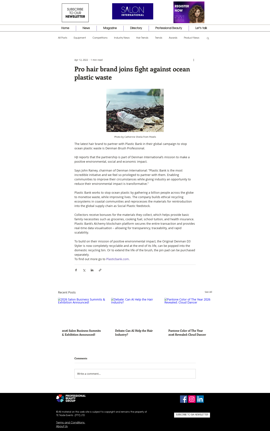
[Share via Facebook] (76, 270)
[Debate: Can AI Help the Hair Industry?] (135, 311)
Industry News (122, 38)
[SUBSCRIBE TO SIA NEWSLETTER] (192, 415)
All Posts (62, 38)
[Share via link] (100, 270)
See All (208, 291)
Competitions (100, 38)
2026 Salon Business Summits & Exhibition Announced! (81, 332)
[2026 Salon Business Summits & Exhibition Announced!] (82, 311)
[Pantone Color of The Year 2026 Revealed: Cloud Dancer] (188, 311)
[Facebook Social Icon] (183, 399)
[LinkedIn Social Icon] (200, 399)
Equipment (80, 38)
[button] (208, 38)
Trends (158, 38)
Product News (191, 38)
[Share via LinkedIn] (92, 270)
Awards (173, 38)
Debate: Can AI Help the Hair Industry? (134, 332)
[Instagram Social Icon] (192, 399)
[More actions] (194, 60)
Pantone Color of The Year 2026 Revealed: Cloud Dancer (187, 332)
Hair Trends (142, 38)
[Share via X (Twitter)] (84, 270)
